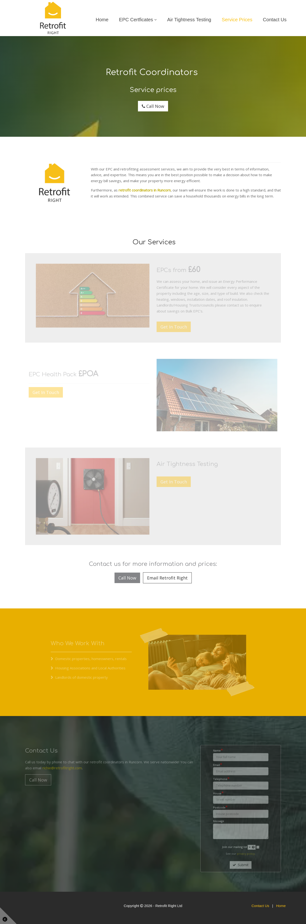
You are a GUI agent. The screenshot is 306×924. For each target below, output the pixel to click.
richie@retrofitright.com (62, 767)
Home (102, 19)
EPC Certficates (136, 19)
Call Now (153, 106)
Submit (241, 865)
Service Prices (237, 19)
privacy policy (246, 853)
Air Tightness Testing (189, 19)
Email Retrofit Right (167, 578)
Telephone (221, 779)
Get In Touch (173, 327)
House (218, 793)
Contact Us (275, 19)
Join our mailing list (239, 847)
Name (218, 750)
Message (218, 821)
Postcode (220, 807)
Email (217, 764)
